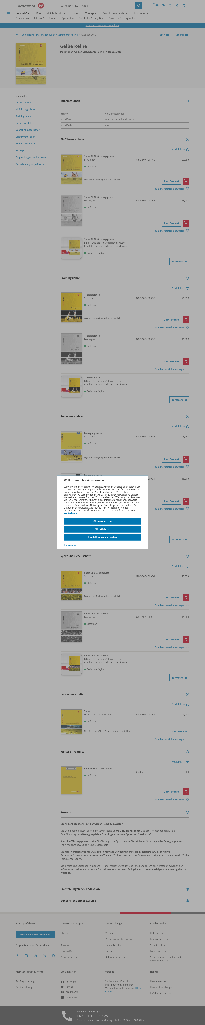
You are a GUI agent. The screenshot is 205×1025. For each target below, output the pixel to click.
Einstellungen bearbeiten (102, 537)
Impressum (70, 545)
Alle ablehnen (102, 529)
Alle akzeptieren (102, 521)
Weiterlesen (70, 512)
